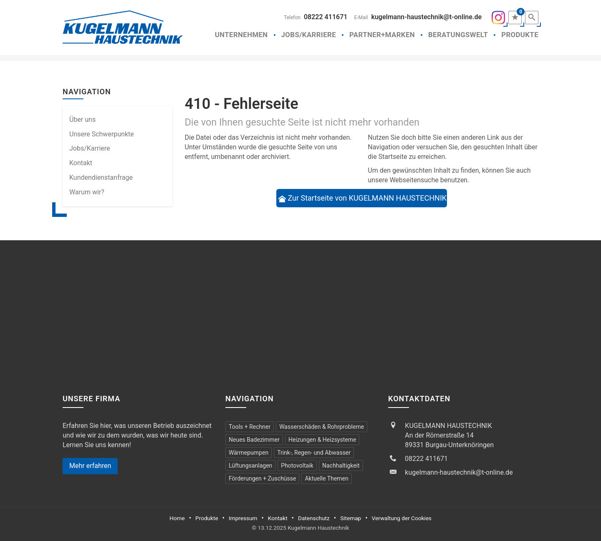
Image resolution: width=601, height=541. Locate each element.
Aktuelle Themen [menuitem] (326, 478)
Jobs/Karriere (308, 34)
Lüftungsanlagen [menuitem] (250, 465)
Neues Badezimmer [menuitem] (254, 439)
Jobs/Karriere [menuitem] (89, 148)
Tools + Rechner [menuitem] (249, 426)
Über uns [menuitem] (82, 119)
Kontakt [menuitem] (80, 163)
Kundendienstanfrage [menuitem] (101, 177)
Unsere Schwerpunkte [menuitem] (101, 134)
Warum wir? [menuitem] (86, 192)
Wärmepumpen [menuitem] (248, 452)
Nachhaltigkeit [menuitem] (341, 465)
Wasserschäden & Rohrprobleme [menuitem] (321, 426)
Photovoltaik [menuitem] (297, 465)
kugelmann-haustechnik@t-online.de (426, 17)
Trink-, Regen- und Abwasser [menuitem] (314, 452)
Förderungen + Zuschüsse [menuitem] (262, 478)
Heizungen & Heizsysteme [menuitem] (322, 439)
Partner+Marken (382, 34)
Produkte (519, 34)
